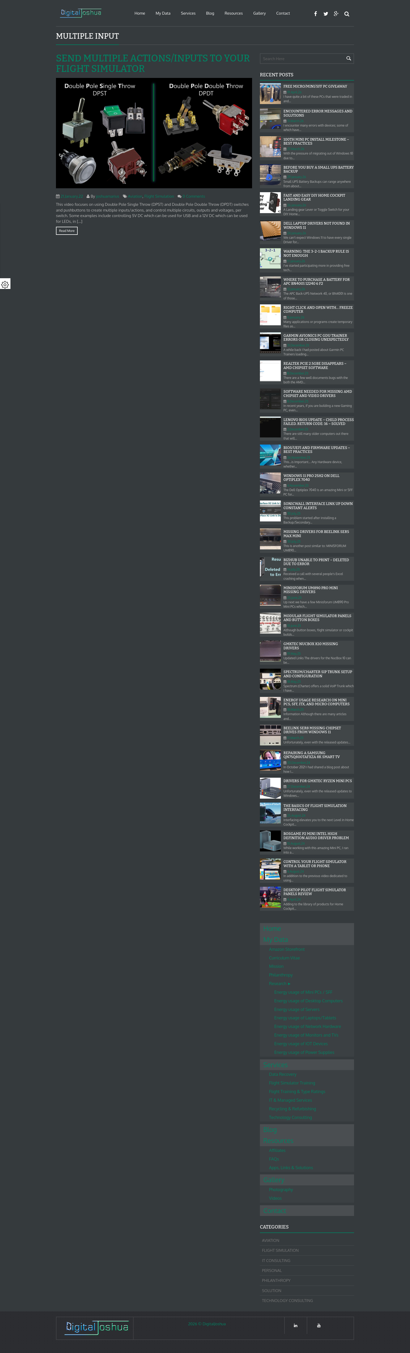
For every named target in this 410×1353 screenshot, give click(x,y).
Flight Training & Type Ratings (297, 1091)
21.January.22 (72, 196)
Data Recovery (283, 1074)
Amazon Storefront (287, 949)
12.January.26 (296, 289)
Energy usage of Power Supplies (304, 1052)
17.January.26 (296, 261)
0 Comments (194, 196)
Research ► (280, 983)
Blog (210, 13)
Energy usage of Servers (297, 1009)
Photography (281, 1189)
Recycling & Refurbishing (292, 1108)
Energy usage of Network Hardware (307, 1026)
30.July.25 (293, 513)
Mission (276, 966)
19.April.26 (294, 92)
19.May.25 (294, 654)
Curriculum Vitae (284, 957)
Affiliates (277, 1150)
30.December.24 (298, 763)
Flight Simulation (159, 196)
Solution (271, 1290)
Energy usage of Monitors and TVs (306, 1035)
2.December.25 (297, 429)
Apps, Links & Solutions (291, 1167)
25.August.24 (296, 815)
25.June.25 (294, 598)
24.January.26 (296, 233)
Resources (234, 13)
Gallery (259, 13)
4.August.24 (295, 871)
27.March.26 (295, 149)
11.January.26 (295, 317)
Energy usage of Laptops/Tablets (305, 1017)
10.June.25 (294, 626)
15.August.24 (296, 843)
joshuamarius (107, 196)
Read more (67, 231)
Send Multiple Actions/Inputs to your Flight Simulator (153, 64)
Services (188, 13)
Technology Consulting (290, 1117)
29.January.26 (296, 177)
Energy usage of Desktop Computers (308, 1000)
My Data (163, 13)
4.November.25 (298, 485)
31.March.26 (295, 121)
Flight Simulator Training (292, 1082)
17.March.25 (295, 738)
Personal (272, 1270)
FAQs (274, 1159)
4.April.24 (294, 899)
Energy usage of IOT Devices (301, 1043)
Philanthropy (281, 974)
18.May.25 (294, 682)
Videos (275, 1198)
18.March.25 (295, 710)
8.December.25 (297, 373)
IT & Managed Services (290, 1100)
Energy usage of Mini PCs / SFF (303, 992)
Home (139, 13)
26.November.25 (298, 457)
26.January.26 (296, 205)
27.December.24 (298, 786)
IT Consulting (276, 1260)
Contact (283, 13)
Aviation (135, 196)
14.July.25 (293, 569)
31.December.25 (298, 345)
